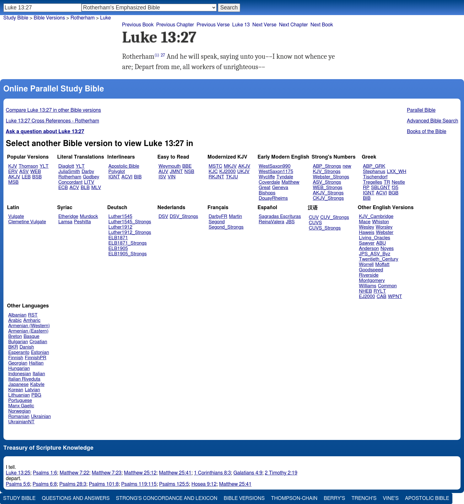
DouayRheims (273, 198)
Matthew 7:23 (106, 472)
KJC (213, 171)
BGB (393, 193)
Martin (235, 216)
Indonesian (19, 373)
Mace (364, 221)
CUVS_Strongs (325, 228)
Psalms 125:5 (174, 484)
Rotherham (69, 177)
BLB (85, 187)
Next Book (321, 24)
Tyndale (285, 177)
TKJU (232, 177)
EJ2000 (367, 296)
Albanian (17, 315)
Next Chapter (293, 24)
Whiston (380, 221)
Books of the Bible (426, 131)
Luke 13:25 (18, 472)
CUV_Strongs (334, 217)
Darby (88, 171)
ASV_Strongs (327, 182)
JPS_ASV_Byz (374, 254)
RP (366, 187)
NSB (189, 171)
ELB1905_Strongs (127, 254)
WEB (35, 171)
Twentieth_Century (378, 259)
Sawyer (367, 243)
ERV (13, 171)
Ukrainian (41, 416)
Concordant (70, 182)
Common (387, 286)
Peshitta (82, 221)
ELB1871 (118, 238)
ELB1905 (118, 248)
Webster (384, 232)
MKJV (230, 166)
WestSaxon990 (274, 166)
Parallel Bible (421, 110)
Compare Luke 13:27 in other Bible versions (53, 110)
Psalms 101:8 (104, 484)
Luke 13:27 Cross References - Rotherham (52, 120)
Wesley (366, 227)
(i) (156, 55)
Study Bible (15, 17)
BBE (187, 166)
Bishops (267, 193)
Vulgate (16, 216)
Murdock (89, 216)
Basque (32, 336)
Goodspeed (371, 270)
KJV (12, 166)
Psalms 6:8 (45, 484)
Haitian (36, 363)
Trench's (363, 498)
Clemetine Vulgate (27, 221)
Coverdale (269, 182)
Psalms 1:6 (45, 472)
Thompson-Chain (294, 498)
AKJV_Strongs (328, 193)
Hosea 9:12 (204, 484)
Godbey (91, 177)
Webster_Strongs (331, 177)
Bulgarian (18, 341)
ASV (24, 171)
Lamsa (65, 221)
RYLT (380, 291)
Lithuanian (19, 395)
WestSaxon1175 (276, 171)
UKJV (243, 171)
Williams (367, 286)
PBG (36, 395)
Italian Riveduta (24, 379)
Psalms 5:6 (18, 484)
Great (264, 187)
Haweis (366, 232)
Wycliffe (267, 177)
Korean (15, 389)
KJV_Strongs (326, 171)
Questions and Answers (76, 498)
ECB (63, 187)
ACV (74, 187)
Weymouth (170, 166)
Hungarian (19, 368)
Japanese (18, 384)
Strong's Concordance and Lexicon (166, 498)
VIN (171, 177)
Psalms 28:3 (72, 484)
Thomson (28, 166)
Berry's (334, 498)
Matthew (290, 182)
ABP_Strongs (327, 166)
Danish (26, 347)
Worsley (384, 227)
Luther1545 (120, 216)
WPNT (395, 296)
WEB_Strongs (327, 187)
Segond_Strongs (226, 227)
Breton (15, 336)
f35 (395, 187)
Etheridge (68, 216)
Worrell (366, 264)
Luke (105, 17)
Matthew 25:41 (175, 472)
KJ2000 (227, 171)
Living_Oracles (374, 238)
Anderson (369, 248)
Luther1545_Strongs (129, 221)
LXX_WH (396, 171)
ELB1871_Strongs (127, 243)
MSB (13, 182)
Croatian (38, 341)
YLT (44, 166)
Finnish (15, 357)
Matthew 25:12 (140, 472)
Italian (39, 373)
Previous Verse (213, 24)
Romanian (18, 416)
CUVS (315, 222)
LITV (89, 182)
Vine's (391, 498)
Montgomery (372, 280)
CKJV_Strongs (328, 198)
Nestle (398, 182)
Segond (217, 221)
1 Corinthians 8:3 (212, 472)
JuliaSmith (69, 171)
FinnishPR (35, 357)
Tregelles (372, 182)
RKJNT (216, 177)
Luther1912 (120, 227)
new (347, 166)
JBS (290, 221)
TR (387, 182)
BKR (13, 347)
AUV (163, 171)
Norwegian (19, 411)
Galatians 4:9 (248, 472)
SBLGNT (380, 187)
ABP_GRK (374, 166)
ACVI (126, 177)
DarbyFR (218, 216)
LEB (26, 177)
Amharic (31, 320)
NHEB (365, 291)
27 (163, 55)
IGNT (114, 177)
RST (33, 315)
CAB (381, 296)
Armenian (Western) (29, 325)
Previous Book (138, 24)
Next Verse (264, 24)
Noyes (387, 248)
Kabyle (37, 384)
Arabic (15, 320)
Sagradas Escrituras (280, 216)
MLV (96, 187)
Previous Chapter (175, 24)
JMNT (176, 171)
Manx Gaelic (21, 406)
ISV (162, 177)
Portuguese (20, 400)
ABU (381, 243)
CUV (314, 217)
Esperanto (19, 352)
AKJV (14, 177)
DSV (163, 216)
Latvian (32, 389)
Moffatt (382, 264)
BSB (37, 177)
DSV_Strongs (184, 216)
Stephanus (374, 171)
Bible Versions (49, 17)
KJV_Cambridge (376, 216)
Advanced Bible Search (432, 120)
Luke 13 (241, 24)
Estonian (40, 352)
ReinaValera (271, 221)
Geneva (280, 187)
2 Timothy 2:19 (281, 472)
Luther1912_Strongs (129, 232)
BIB (138, 177)
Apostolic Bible (427, 498)
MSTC (215, 166)
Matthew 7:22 (74, 472)
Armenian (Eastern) (28, 331)
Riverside (368, 275)
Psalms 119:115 (139, 484)
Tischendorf (375, 177)
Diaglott (66, 166)
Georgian (17, 363)
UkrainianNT (21, 422)
